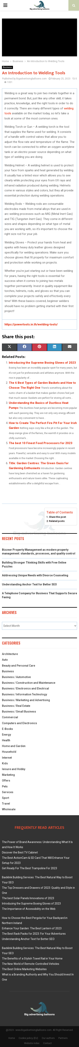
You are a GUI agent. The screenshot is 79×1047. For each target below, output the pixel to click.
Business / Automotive (16, 677)
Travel (6, 803)
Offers (6, 780)
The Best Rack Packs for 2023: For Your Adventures (34, 933)
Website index (31, 1043)
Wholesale (8, 809)
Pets (5, 786)
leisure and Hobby (13, 769)
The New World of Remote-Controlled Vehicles (30, 963)
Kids (5, 763)
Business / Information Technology (24, 694)
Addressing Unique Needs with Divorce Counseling (35, 575)
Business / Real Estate (16, 705)
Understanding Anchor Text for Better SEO (29, 584)
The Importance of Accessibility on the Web (28, 908)
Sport (5, 797)
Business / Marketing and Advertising (26, 700)
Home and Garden (13, 746)
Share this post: (57, 516)
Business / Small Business (19, 711)
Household (9, 751)
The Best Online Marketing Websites (24, 969)
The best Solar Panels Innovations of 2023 (28, 898)
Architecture (10, 654)
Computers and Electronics (19, 723)
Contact (47, 1043)
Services (7, 792)
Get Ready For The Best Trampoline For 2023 (29, 868)
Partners (63, 1038)
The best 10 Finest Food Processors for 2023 (40, 443)
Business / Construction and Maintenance (28, 682)
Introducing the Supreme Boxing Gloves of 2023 (42, 362)
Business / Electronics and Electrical (25, 688)
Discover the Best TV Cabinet (20, 852)
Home (11, 1038)
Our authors (48, 1038)
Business (7, 67)
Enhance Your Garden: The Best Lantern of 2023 (32, 928)
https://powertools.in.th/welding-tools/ (31, 324)
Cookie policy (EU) (28, 1038)
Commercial (10, 717)
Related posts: (57, 521)
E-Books (7, 728)
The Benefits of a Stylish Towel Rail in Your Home (32, 958)
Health (6, 740)
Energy (6, 734)
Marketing (8, 774)
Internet (7, 757)
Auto (5, 659)
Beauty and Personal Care (18, 665)
